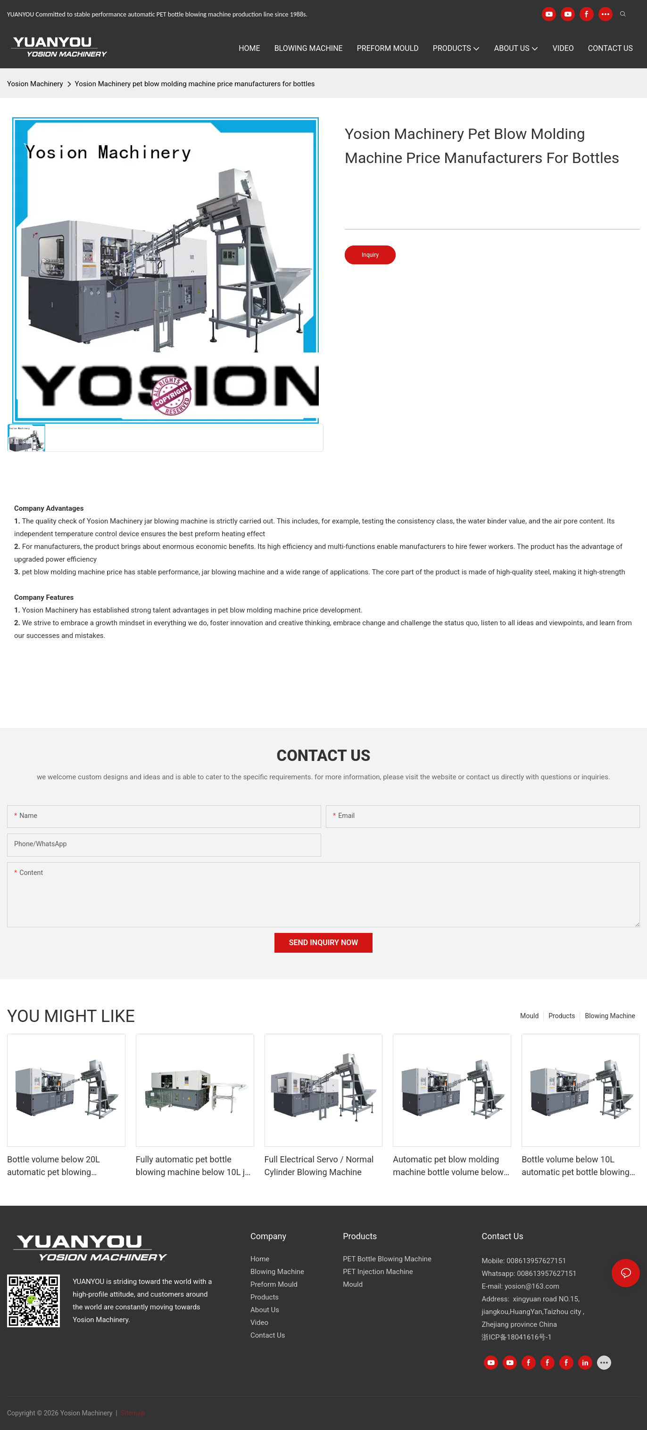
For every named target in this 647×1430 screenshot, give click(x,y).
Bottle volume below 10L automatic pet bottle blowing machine (576, 1166)
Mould (529, 1016)
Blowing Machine (610, 1016)
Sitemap (132, 1413)
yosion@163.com (532, 1286)
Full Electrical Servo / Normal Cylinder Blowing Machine (319, 1165)
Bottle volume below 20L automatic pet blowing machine (53, 1166)
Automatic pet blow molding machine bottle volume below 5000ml (448, 1166)
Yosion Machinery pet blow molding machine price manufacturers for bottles (195, 84)
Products (561, 1016)
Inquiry (370, 255)
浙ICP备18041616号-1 (516, 1337)
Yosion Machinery (35, 84)
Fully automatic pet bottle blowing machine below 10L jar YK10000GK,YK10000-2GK (194, 1166)
